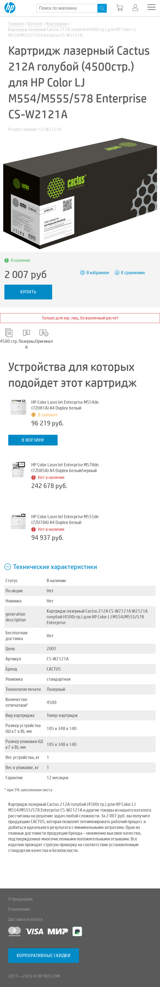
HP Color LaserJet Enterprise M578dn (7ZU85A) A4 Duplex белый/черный (65, 467)
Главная (16, 24)
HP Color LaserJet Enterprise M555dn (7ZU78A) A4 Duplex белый (65, 519)
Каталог (35, 24)
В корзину (33, 440)
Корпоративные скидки (44, 955)
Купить (28, 292)
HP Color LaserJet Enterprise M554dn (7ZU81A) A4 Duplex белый (65, 405)
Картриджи (57, 24)
